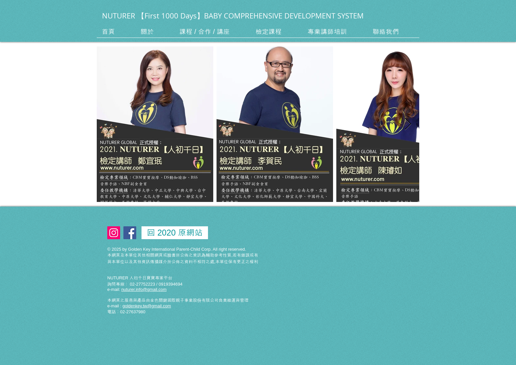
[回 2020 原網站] (175, 232)
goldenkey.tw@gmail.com (146, 305)
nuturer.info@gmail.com (144, 289)
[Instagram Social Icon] (113, 232)
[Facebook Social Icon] (129, 232)
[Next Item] (408, 124)
